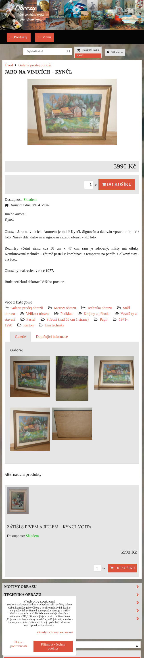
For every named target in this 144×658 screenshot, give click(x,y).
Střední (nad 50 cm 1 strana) (67, 319)
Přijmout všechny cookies (53, 646)
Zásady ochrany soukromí (55, 632)
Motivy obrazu (65, 308)
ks (91, 185)
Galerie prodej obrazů (26, 308)
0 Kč (80, 55)
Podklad (66, 314)
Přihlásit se (115, 52)
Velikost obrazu (37, 314)
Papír (104, 319)
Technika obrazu (99, 308)
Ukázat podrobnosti (18, 644)
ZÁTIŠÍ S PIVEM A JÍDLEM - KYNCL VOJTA (49, 526)
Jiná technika (54, 325)
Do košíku (116, 184)
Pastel (30, 319)
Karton (28, 325)
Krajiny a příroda (96, 314)
